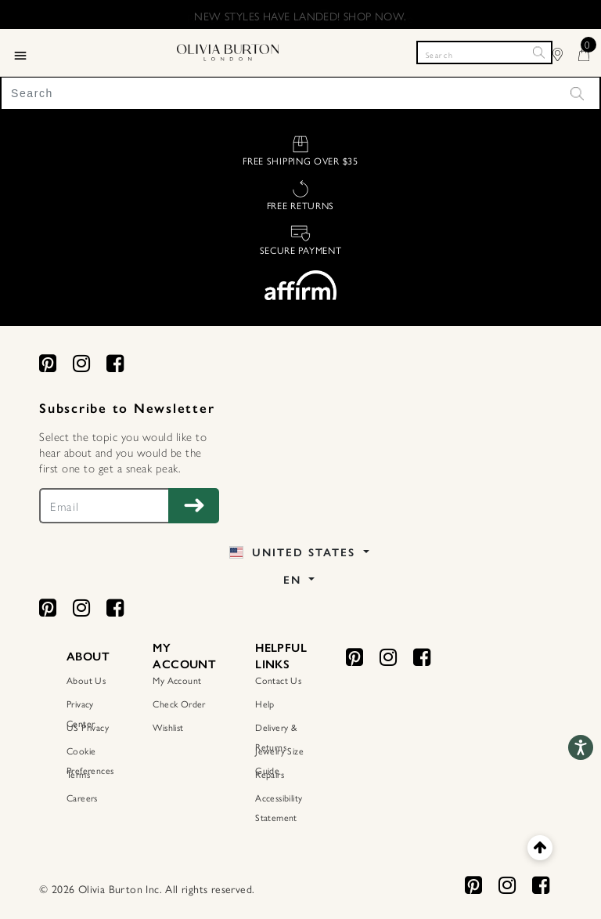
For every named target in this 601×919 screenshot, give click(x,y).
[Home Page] (228, 50)
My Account (177, 680)
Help (265, 703)
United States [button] (294, 552)
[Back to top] (539, 847)
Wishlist (168, 727)
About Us (86, 680)
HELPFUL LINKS (281, 656)
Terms (78, 774)
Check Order (179, 703)
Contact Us (278, 680)
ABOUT (88, 656)
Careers (82, 798)
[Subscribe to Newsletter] (193, 505)
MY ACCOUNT (184, 656)
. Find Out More (375, 18)
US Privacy (88, 727)
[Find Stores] (565, 52)
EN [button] (294, 580)
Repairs (269, 774)
